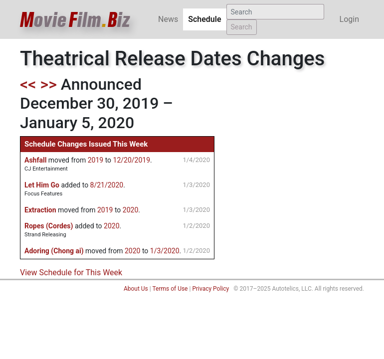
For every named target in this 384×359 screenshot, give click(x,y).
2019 (95, 160)
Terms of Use (170, 288)
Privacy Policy (210, 288)
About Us (136, 288)
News (168, 19)
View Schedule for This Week (71, 272)
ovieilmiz (75, 19)
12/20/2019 (132, 160)
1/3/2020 (165, 251)
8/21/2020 (107, 185)
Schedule (207, 18)
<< (28, 84)
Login (349, 19)
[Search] (275, 11)
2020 (130, 210)
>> (48, 84)
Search (241, 27)
